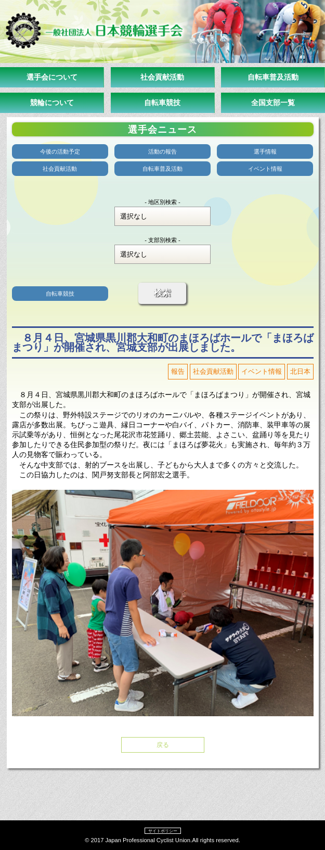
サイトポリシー (162, 830)
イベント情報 (265, 169)
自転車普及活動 (273, 77)
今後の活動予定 (60, 151)
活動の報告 (162, 151)
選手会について (52, 77)
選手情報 (265, 151)
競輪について (52, 102)
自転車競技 (162, 102)
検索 (162, 292)
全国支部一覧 (273, 102)
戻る (163, 744)
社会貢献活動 (162, 77)
